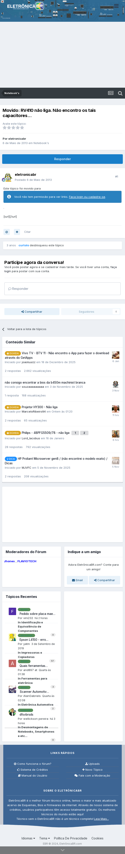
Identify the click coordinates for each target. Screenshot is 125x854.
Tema (44, 838)
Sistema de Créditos (32, 769)
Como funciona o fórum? (32, 763)
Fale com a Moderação (92, 775)
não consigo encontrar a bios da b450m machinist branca (45, 382)
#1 (116, 176)
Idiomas (28, 838)
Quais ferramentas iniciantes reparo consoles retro (31, 666)
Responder (62, 159)
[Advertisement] (62, 55)
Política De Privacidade (70, 838)
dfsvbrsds (25, 714)
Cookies (97, 838)
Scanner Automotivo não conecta (33, 692)
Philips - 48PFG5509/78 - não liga (46, 433)
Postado (33, 179)
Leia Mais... (101, 818)
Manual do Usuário (32, 775)
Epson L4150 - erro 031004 (32, 640)
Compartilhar (31, 311)
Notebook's (41, 143)
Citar (27, 231)
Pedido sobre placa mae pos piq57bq (35, 614)
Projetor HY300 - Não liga (39, 407)
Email (77, 580)
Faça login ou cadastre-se (87, 196)
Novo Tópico (92, 769)
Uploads (92, 763)
